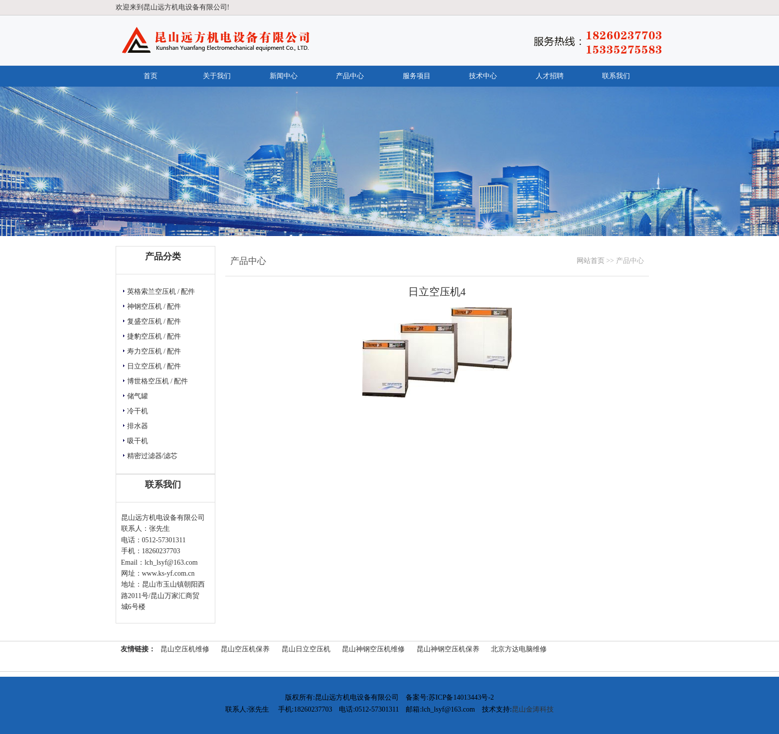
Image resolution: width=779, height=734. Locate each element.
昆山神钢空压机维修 (373, 649)
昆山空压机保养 (245, 649)
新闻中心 (284, 76)
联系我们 (616, 76)
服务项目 (417, 76)
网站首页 (591, 260)
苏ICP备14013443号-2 (461, 697)
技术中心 (483, 76)
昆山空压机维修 (184, 649)
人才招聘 (550, 76)
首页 (150, 76)
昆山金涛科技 (533, 709)
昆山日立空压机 (306, 649)
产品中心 (350, 76)
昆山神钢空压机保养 (448, 649)
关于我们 (217, 76)
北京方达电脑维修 (519, 649)
